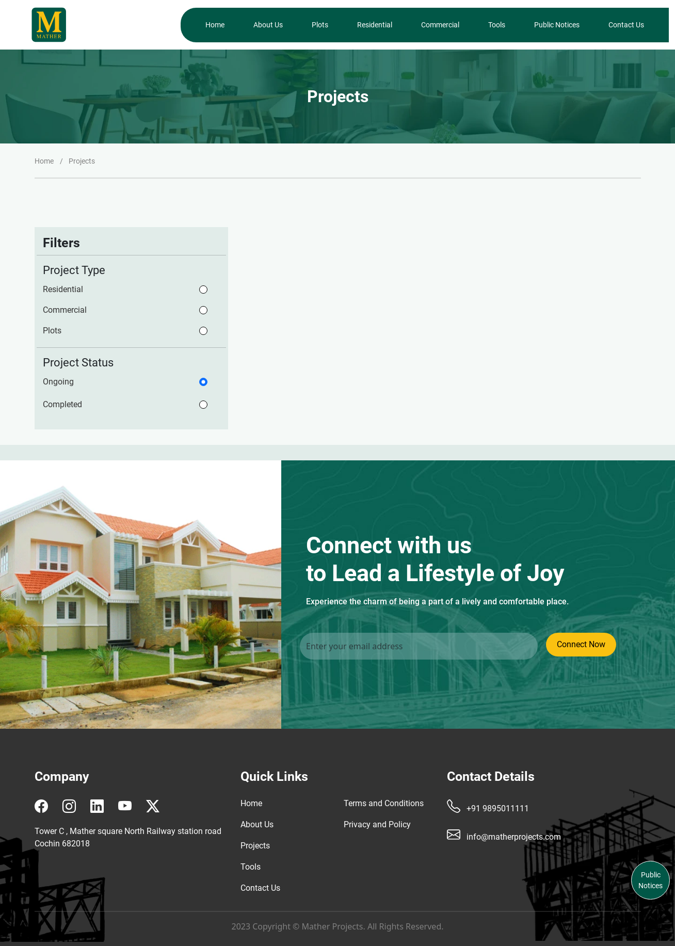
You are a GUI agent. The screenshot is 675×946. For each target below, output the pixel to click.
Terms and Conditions (384, 803)
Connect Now (581, 644)
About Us (268, 25)
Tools (496, 25)
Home (214, 25)
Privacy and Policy (377, 824)
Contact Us (626, 25)
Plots (320, 25)
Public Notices (557, 25)
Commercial (440, 25)
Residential (374, 25)
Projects (255, 846)
